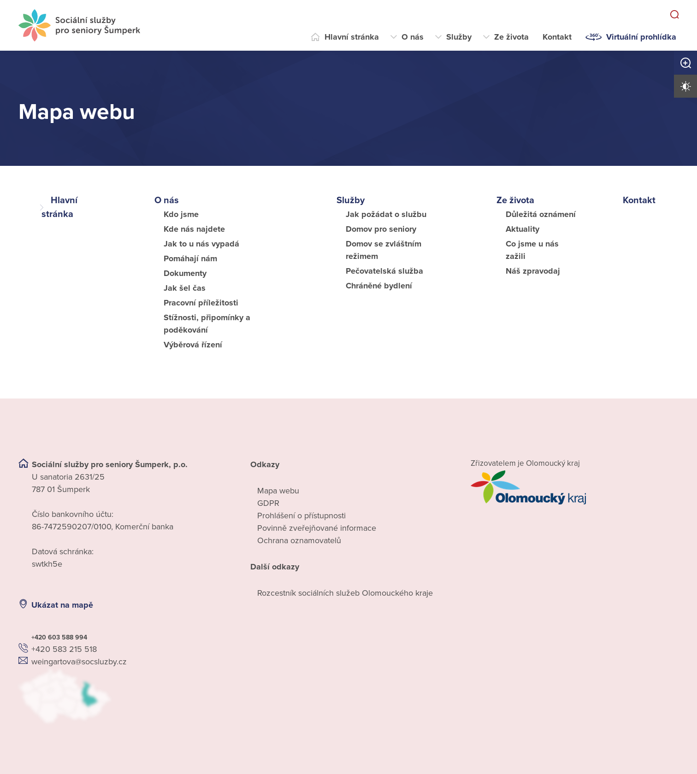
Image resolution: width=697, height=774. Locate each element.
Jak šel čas (185, 288)
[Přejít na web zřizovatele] (575, 487)
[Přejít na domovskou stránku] (79, 25)
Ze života (511, 37)
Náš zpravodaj (533, 271)
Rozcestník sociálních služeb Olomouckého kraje (345, 593)
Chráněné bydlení (379, 286)
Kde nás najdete (194, 229)
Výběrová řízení (193, 345)
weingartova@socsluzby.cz (79, 662)
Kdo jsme (181, 214)
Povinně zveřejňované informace (316, 528)
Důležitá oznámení (541, 214)
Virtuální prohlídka (641, 37)
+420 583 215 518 (64, 649)
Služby (459, 37)
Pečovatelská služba (384, 271)
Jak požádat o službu (386, 214)
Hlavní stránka (352, 37)
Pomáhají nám (190, 258)
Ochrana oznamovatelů (299, 540)
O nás (413, 37)
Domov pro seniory (381, 229)
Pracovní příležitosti (201, 303)
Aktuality (522, 229)
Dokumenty (185, 273)
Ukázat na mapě (62, 605)
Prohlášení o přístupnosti (301, 515)
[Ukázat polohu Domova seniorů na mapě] (122, 696)
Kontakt (557, 37)
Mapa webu (278, 491)
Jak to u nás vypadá (201, 244)
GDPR (268, 503)
